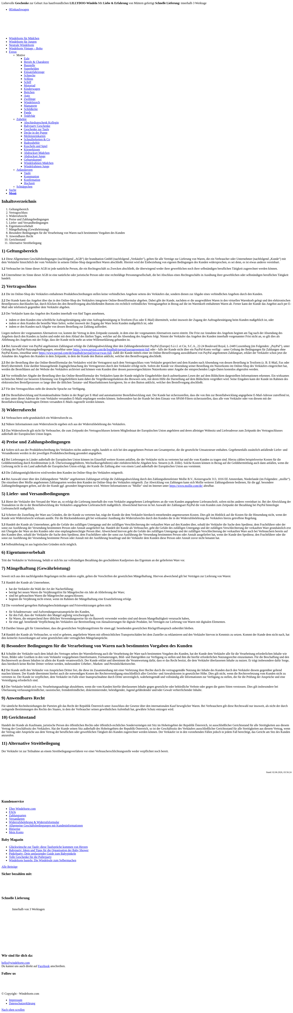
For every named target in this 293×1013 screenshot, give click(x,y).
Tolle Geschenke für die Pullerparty (30, 857)
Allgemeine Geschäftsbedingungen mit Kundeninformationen (46, 825)
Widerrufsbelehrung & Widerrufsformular (34, 822)
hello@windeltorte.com (15, 962)
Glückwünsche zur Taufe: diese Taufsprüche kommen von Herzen (48, 846)
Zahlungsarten (17, 815)
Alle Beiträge (9, 866)
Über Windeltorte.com (22, 808)
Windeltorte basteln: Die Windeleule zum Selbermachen (42, 860)
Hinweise (14, 828)
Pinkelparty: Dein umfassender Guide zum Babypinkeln (42, 853)
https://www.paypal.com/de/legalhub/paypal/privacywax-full (75, 352)
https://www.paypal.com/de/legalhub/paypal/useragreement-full (111, 349)
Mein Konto (16, 832)
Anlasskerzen (24, 169)
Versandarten (17, 818)
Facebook (44, 966)
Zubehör (21, 119)
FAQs (12, 812)
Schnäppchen (24, 186)
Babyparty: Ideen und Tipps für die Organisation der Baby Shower (49, 850)
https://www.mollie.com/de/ (186, 485)
